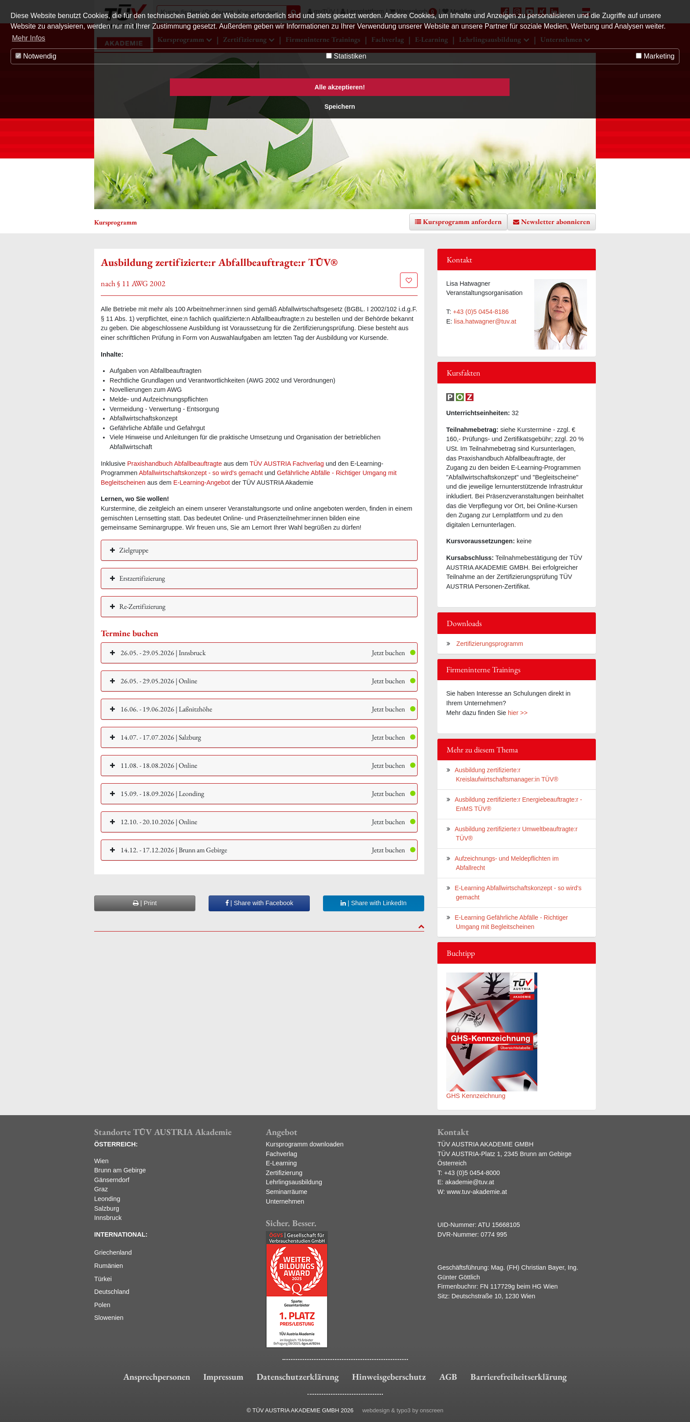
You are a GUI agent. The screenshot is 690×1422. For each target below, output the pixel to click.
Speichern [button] (339, 106)
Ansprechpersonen (156, 1376)
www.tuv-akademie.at (477, 1191)
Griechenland (113, 1252)
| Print (145, 902)
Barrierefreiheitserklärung (518, 1376)
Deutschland (111, 1291)
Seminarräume (286, 1191)
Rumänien (108, 1265)
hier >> (518, 712)
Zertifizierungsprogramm (489, 643)
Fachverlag (281, 1153)
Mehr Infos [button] (28, 38)
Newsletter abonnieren (555, 221)
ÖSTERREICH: (116, 1144)
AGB (448, 1376)
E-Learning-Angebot (201, 482)
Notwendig (35, 56)
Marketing (655, 56)
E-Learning (281, 1163)
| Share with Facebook (259, 902)
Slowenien (108, 1317)
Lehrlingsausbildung (294, 1182)
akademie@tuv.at (469, 1182)
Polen (102, 1304)
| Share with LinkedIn (374, 902)
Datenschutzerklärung (298, 1376)
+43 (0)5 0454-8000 (472, 1172)
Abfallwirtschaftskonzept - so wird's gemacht (201, 472)
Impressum (223, 1376)
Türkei (103, 1278)
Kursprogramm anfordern (462, 221)
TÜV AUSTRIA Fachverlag (287, 463)
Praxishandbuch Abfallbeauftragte (174, 463)
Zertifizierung (284, 1172)
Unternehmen (285, 1201)
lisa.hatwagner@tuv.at (485, 321)
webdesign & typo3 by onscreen (402, 1410)
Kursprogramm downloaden (305, 1144)
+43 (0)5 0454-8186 (481, 311)
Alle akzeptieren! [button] (340, 87)
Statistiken (346, 56)
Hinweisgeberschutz (389, 1376)
